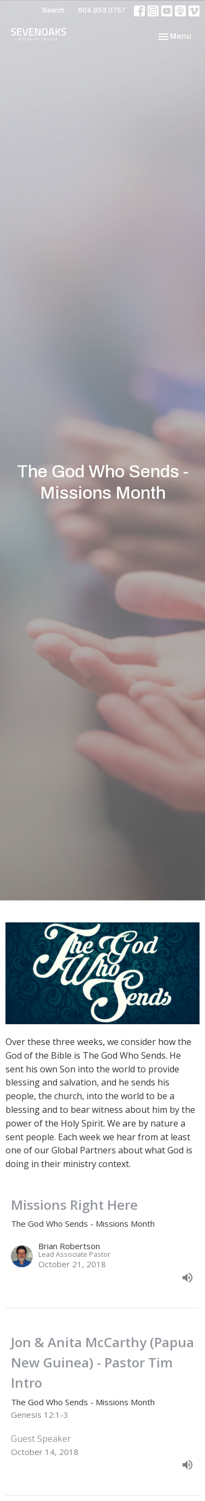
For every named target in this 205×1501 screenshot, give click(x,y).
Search (53, 10)
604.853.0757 (102, 10)
